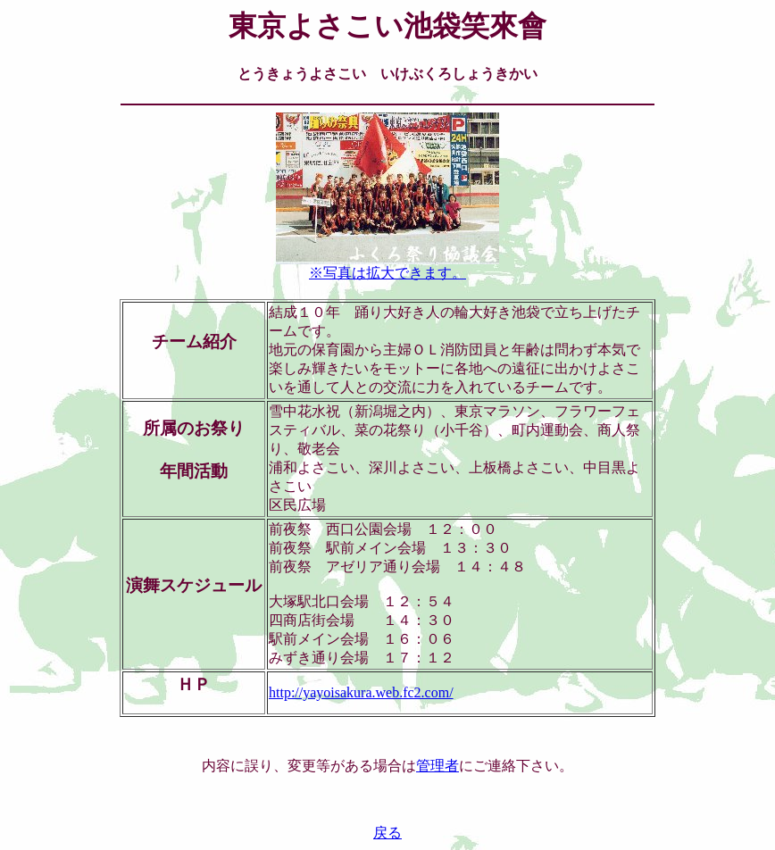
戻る (387, 832)
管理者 (437, 765)
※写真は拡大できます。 (387, 266)
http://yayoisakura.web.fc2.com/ (361, 692)
